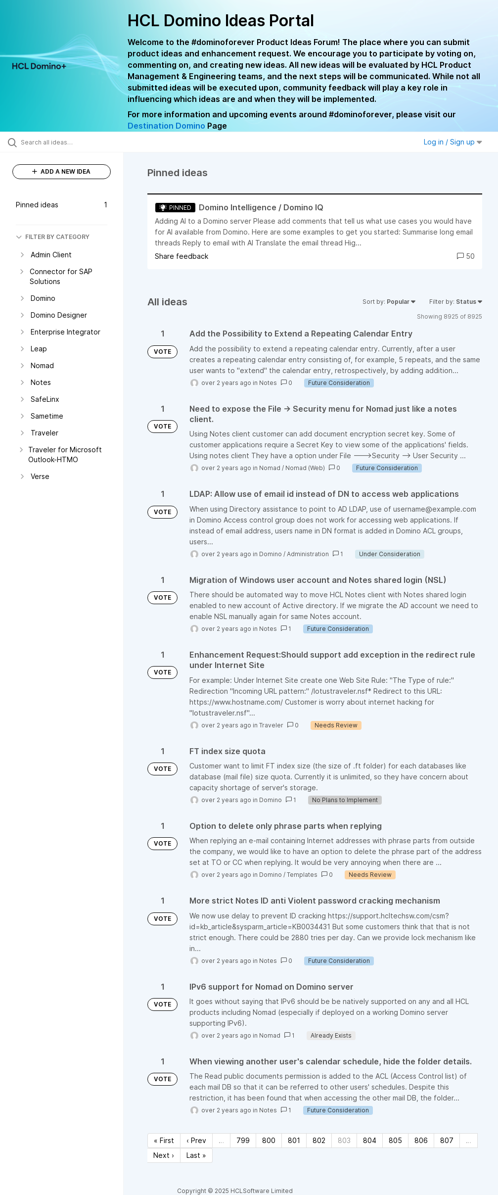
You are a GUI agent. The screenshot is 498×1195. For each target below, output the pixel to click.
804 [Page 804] (369, 1140)
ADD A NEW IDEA (61, 171)
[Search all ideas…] (67, 142)
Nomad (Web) (305, 468)
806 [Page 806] (421, 1140)
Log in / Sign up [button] (453, 142)
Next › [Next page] (163, 1155)
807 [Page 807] (446, 1140)
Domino (270, 554)
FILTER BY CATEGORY (53, 236)
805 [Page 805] (395, 1140)
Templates (302, 874)
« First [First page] (164, 1140)
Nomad (269, 468)
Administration (308, 554)
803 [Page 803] (344, 1140)
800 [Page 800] (268, 1140)
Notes (268, 382)
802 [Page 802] (319, 1140)
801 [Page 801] (294, 1140)
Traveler (271, 725)
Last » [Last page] (196, 1155)
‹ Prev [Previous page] (196, 1140)
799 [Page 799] (243, 1140)
